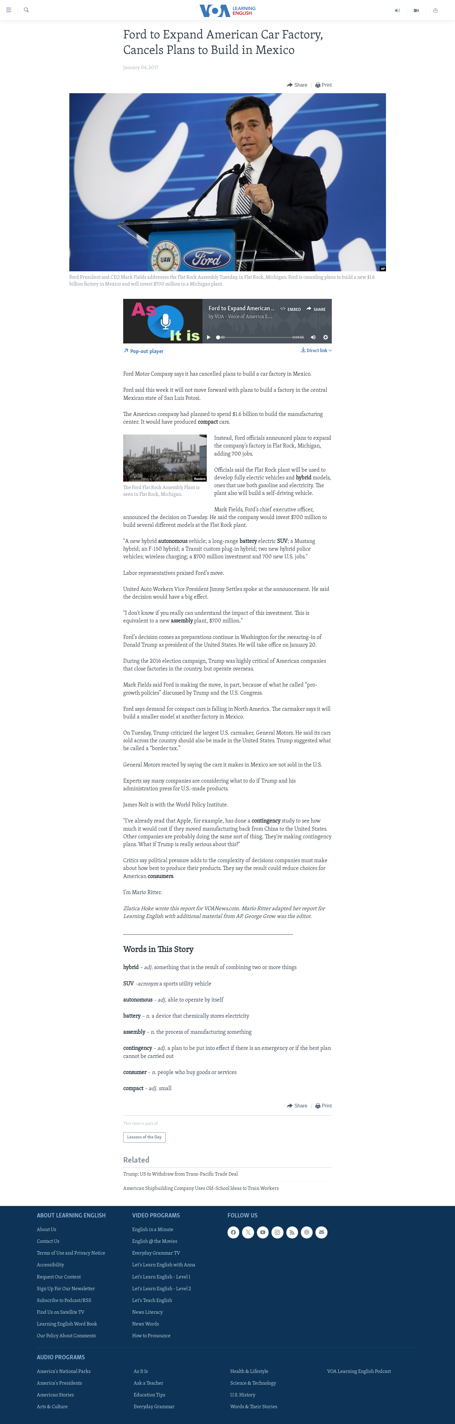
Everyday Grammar (154, 1406)
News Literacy (147, 1312)
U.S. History (242, 1395)
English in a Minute (152, 1229)
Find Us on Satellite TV (60, 1312)
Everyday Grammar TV (156, 1253)
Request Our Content (59, 1276)
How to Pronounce (151, 1336)
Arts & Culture (52, 1406)
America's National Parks (64, 1371)
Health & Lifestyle (249, 1371)
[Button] (297, 85)
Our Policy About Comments (66, 1336)
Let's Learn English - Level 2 (161, 1288)
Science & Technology (253, 1383)
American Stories (55, 1395)
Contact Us (48, 1241)
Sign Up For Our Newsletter (66, 1288)
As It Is (141, 1371)
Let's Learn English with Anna (163, 1265)
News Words (145, 1324)
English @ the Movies (154, 1241)
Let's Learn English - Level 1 (161, 1276)
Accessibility (50, 1265)
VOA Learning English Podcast (359, 1371)
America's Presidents (59, 1383)
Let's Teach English (152, 1300)
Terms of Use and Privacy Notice (71, 1253)
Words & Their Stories (253, 1406)
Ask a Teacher (148, 1383)
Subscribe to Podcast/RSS (64, 1300)
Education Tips (149, 1395)
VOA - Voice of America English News (254, 316)
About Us (46, 1229)
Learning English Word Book (67, 1324)
